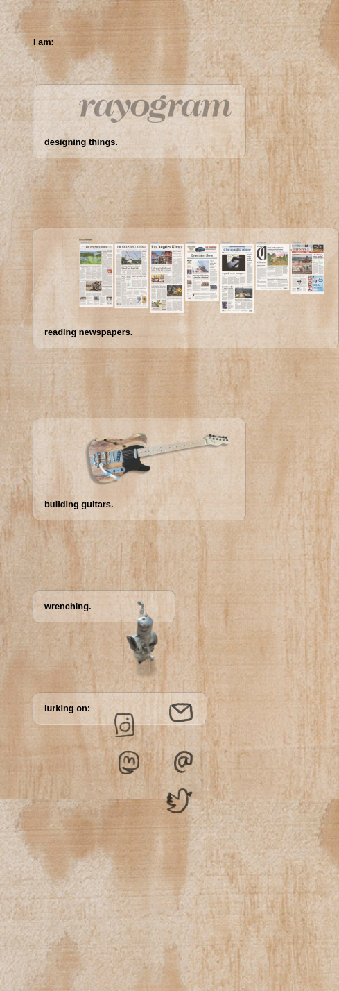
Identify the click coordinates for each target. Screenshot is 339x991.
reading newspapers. (88, 332)
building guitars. (79, 504)
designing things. (81, 142)
